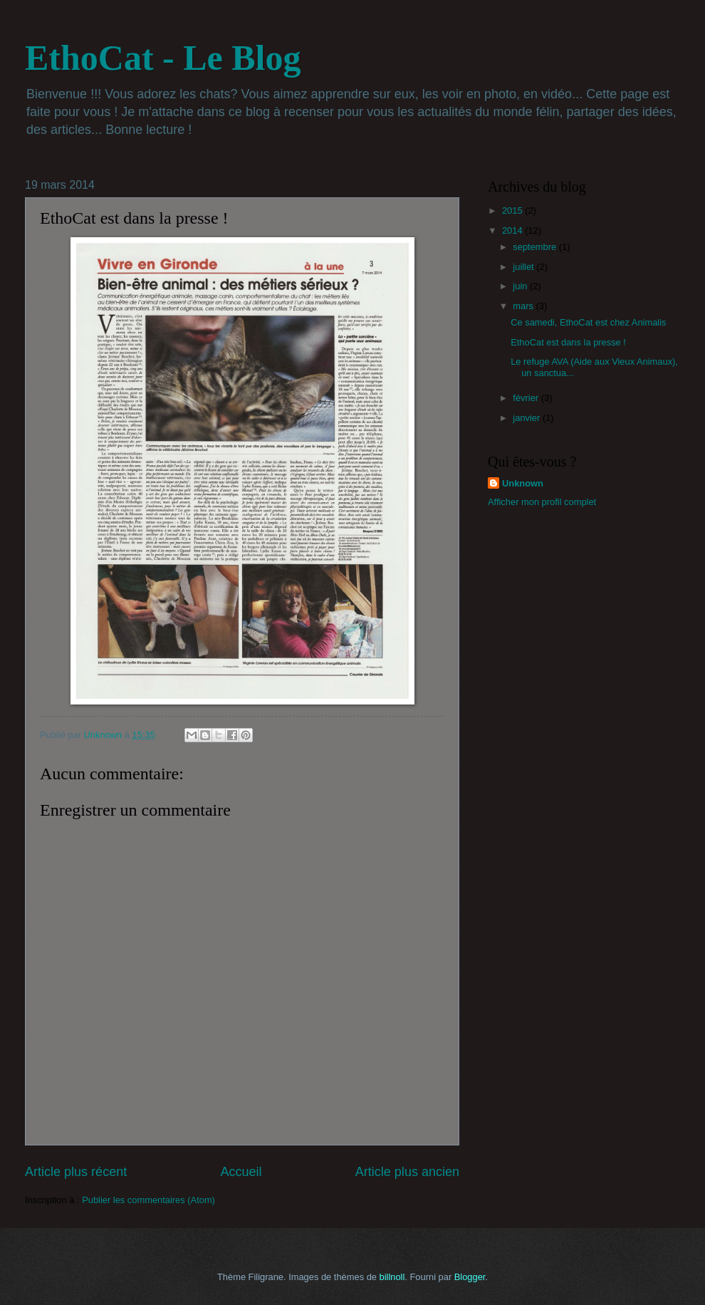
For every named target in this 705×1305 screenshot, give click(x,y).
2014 (513, 230)
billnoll (392, 1277)
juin (521, 286)
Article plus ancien (407, 1172)
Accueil (240, 1172)
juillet (524, 266)
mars (524, 306)
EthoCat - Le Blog (163, 58)
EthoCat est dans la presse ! (568, 342)
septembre (535, 246)
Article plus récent (76, 1172)
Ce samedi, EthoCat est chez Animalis (588, 322)
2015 (513, 210)
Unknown (522, 483)
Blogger (470, 1277)
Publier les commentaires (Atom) (148, 1200)
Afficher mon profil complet (542, 501)
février (526, 397)
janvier (528, 417)
